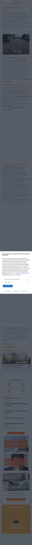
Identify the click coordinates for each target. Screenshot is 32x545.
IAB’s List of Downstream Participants (19, 273)
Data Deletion (8, 291)
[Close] (29, 254)
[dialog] (16, 272)
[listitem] (16, 279)
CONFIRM (8, 286)
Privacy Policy (24, 291)
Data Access (16, 291)
